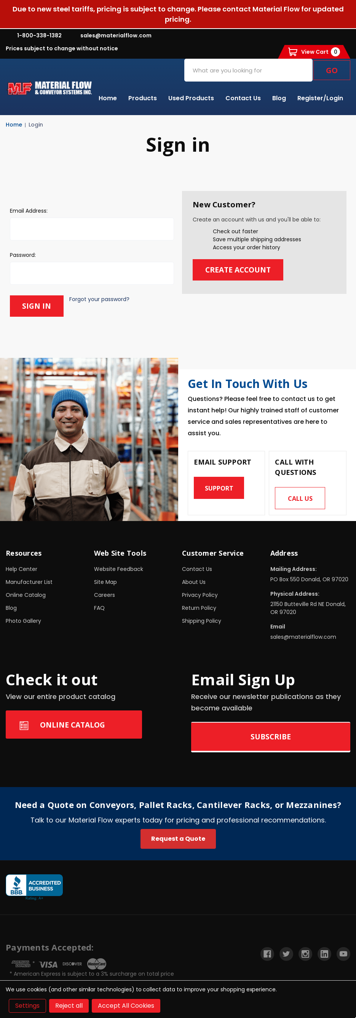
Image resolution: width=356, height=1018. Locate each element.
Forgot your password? (100, 299)
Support (219, 487)
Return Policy (199, 607)
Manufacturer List (29, 581)
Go (332, 70)
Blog (279, 98)
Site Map (105, 581)
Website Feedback (118, 568)
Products (142, 98)
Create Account (240, 270)
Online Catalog (26, 594)
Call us (300, 498)
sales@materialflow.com (110, 36)
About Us (194, 581)
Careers (104, 594)
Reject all (69, 1005)
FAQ (99, 607)
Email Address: (29, 211)
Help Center (21, 568)
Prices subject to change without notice (62, 48)
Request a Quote (178, 838)
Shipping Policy (201, 620)
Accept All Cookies (126, 1005)
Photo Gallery (23, 620)
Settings (27, 1005)
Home (108, 98)
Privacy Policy (200, 594)
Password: (23, 255)
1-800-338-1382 (34, 36)
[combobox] (248, 70)
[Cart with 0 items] (314, 51)
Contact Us (243, 98)
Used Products (191, 98)
